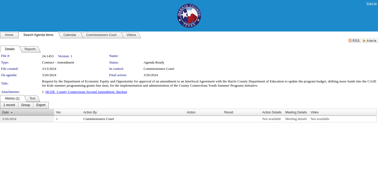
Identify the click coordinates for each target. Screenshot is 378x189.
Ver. (58, 112)
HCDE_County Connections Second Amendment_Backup (86, 92)
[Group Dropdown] (25, 105)
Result (228, 112)
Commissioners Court (159, 69)
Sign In (371, 3)
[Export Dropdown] (41, 105)
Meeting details (296, 119)
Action (191, 112)
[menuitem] (9, 105)
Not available (271, 119)
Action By (90, 112)
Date (5, 112)
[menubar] (24, 105)
